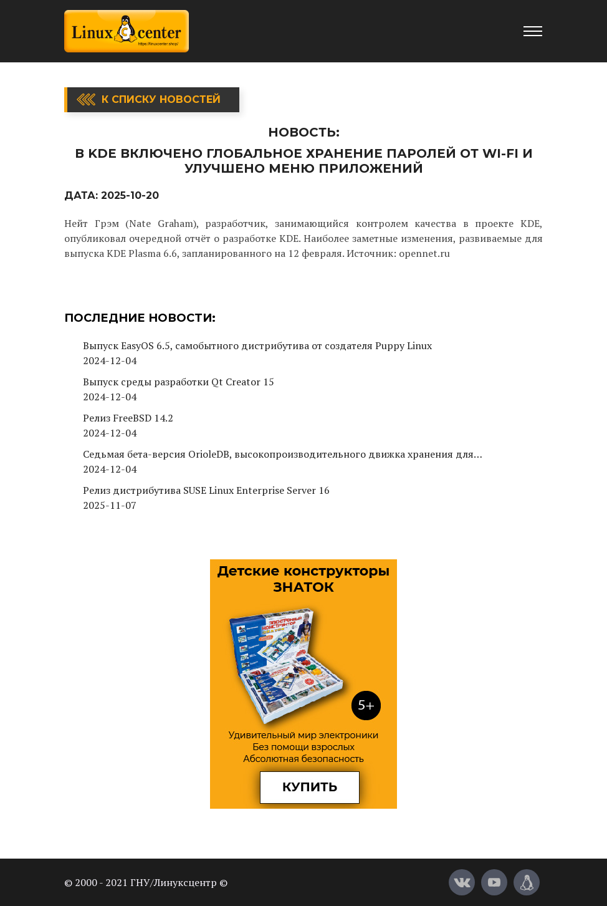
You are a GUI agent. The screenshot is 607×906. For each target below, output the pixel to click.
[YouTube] (494, 882)
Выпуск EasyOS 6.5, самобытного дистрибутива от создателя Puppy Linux (257, 345)
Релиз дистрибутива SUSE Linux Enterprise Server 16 (206, 490)
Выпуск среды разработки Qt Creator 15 (178, 381)
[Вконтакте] (462, 882)
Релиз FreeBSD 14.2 (128, 418)
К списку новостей (161, 99)
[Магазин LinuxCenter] (527, 882)
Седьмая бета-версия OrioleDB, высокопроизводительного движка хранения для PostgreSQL (278, 454)
